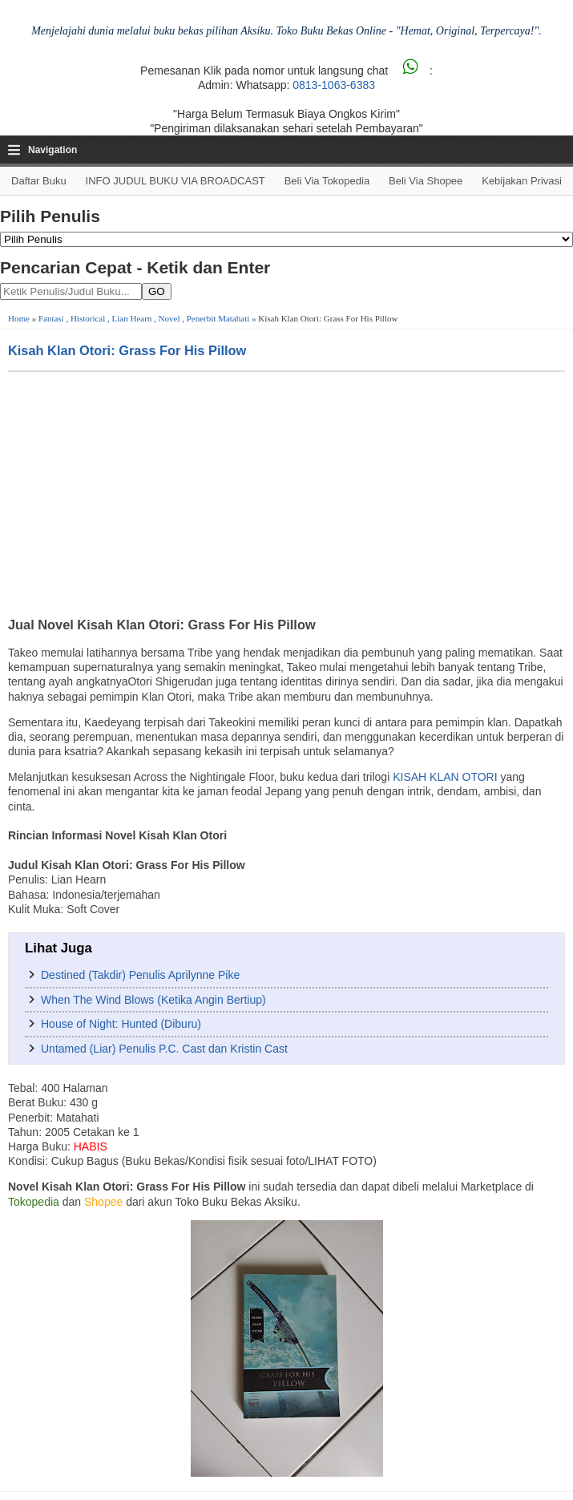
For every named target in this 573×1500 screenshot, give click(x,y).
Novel (169, 318)
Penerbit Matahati (218, 318)
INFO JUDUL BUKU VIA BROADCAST (175, 181)
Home (19, 318)
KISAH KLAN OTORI (445, 776)
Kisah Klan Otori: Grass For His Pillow (127, 350)
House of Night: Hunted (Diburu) (121, 1023)
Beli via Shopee (425, 181)
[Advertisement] (286, 492)
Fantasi (51, 318)
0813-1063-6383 (334, 85)
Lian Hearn (132, 318)
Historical (88, 318)
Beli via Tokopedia (327, 181)
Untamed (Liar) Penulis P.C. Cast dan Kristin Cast (164, 1048)
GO (156, 291)
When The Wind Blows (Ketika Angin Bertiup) (153, 999)
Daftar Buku (39, 181)
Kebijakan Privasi (522, 181)
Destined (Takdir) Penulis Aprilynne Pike (140, 974)
